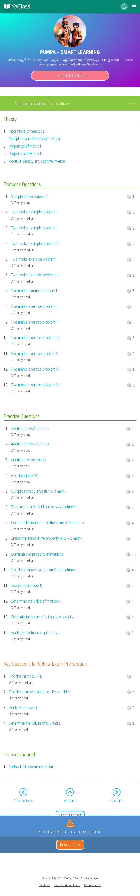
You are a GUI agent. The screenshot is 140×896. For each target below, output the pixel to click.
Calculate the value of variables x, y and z (42, 617)
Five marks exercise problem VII (36, 385)
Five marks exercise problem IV (35, 337)
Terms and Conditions (67, 885)
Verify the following (23, 707)
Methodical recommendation (31, 766)
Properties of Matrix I (25, 146)
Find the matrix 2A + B (25, 676)
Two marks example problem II (35, 228)
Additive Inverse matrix (28, 459)
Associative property (27, 585)
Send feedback (70, 815)
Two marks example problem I (34, 212)
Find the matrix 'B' (24, 475)
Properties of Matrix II (25, 153)
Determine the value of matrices (35, 601)
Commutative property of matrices (37, 554)
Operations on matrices (26, 131)
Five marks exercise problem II (35, 306)
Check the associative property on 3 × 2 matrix (46, 538)
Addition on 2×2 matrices (30, 428)
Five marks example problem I (34, 290)
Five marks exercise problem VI (35, 369)
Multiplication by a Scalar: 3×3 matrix (38, 491)
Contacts (44, 885)
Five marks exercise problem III (35, 322)
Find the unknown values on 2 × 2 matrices (43, 569)
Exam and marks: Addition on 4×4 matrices (43, 506)
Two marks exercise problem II (35, 275)
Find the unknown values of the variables (40, 691)
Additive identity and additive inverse (37, 161)
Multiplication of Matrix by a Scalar (35, 138)
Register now (70, 844)
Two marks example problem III (35, 243)
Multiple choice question (29, 196)
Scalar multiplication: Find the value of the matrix (47, 522)
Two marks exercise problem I (34, 259)
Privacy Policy (92, 885)
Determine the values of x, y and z (35, 723)
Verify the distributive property (34, 632)
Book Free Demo (70, 76)
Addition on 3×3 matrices (30, 444)
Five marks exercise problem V (35, 353)
